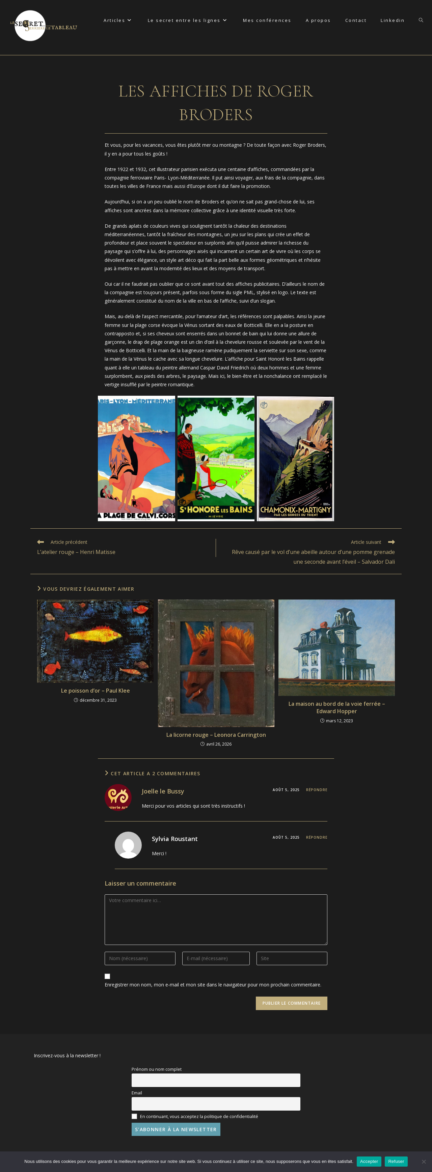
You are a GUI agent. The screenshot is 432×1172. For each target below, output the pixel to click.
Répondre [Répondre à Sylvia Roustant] (316, 837)
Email (137, 1093)
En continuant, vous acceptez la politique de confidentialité (195, 1116)
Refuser (396, 1161)
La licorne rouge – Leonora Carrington (216, 734)
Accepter (369, 1161)
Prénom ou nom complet (157, 1069)
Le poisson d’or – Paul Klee (95, 690)
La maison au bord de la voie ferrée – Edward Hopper (337, 707)
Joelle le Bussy (163, 791)
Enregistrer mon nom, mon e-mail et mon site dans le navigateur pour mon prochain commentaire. (213, 984)
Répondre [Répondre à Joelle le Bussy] (316, 789)
